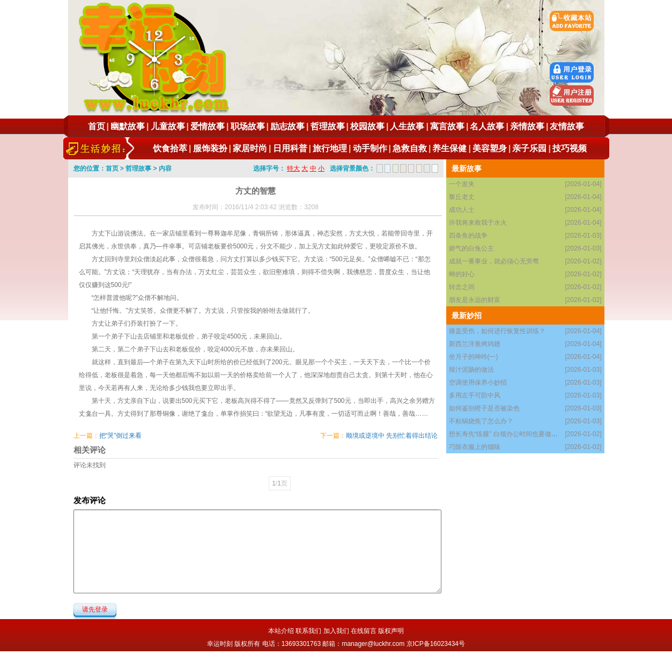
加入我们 (336, 631)
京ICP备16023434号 (436, 644)
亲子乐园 (529, 148)
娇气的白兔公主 (471, 248)
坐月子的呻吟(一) (473, 357)
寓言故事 (447, 126)
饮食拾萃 (170, 148)
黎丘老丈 (462, 197)
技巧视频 (569, 148)
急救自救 (410, 148)
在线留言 (363, 631)
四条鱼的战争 (468, 235)
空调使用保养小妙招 (478, 382)
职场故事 (248, 126)
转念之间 (462, 287)
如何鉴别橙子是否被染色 (484, 408)
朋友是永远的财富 (474, 300)
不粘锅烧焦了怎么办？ (481, 421)
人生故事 (407, 126)
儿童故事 (168, 126)
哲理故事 (328, 126)
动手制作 (370, 148)
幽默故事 (127, 126)
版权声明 (391, 631)
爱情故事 (207, 126)
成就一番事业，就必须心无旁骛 (494, 261)
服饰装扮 (210, 148)
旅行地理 (330, 148)
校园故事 (367, 126)
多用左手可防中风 (474, 395)
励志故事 (287, 126)
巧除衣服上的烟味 (474, 447)
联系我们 (308, 631)
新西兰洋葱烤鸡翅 (474, 344)
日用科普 (290, 148)
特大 (293, 168)
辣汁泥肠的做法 (471, 369)
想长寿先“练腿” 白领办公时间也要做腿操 (506, 434)
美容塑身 (489, 148)
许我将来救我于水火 (478, 222)
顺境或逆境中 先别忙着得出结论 (392, 435)
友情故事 (567, 126)
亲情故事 (527, 126)
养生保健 (449, 148)
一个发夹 (462, 184)
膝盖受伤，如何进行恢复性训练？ (497, 331)
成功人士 (462, 210)
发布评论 (89, 500)
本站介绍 (281, 631)
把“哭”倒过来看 (120, 435)
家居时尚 (250, 148)
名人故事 (487, 126)
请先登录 (95, 609)
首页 (96, 126)
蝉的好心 (462, 274)
